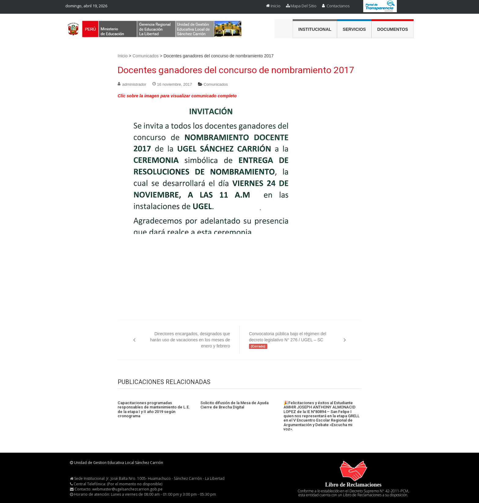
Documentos (392, 29)
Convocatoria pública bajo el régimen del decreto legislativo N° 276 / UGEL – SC (287, 340)
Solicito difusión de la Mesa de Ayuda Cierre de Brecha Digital (234, 405)
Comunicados (146, 55)
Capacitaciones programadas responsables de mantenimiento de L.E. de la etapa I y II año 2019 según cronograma (154, 409)
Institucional (314, 29)
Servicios (354, 29)
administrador (134, 84)
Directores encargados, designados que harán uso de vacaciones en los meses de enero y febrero (190, 339)
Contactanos (338, 6)
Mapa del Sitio (303, 6)
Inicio (275, 6)
